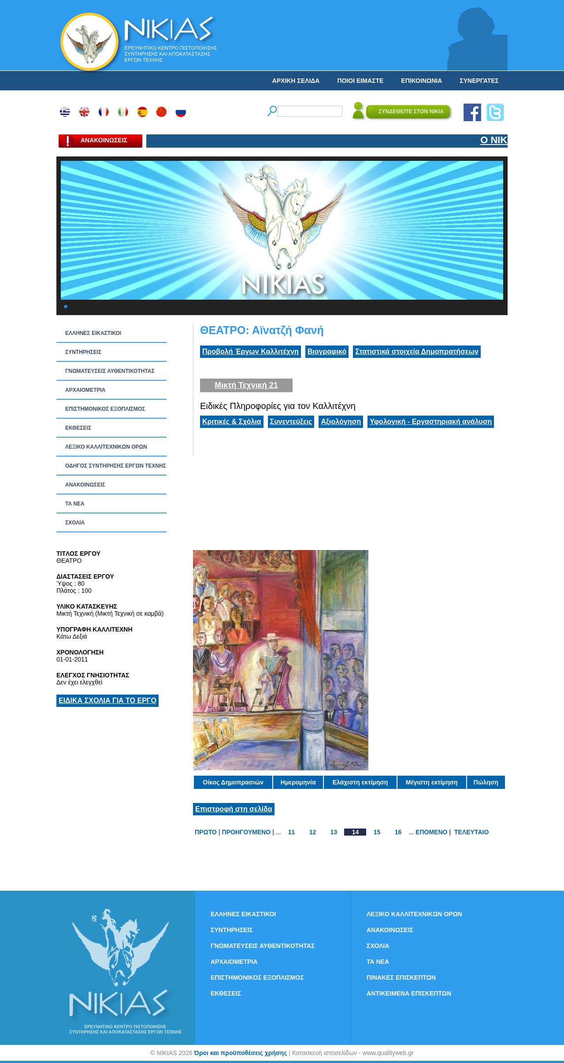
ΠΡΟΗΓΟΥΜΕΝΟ (246, 832)
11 (291, 832)
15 (377, 832)
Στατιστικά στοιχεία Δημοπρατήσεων (417, 351)
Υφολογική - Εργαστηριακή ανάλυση (431, 421)
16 (398, 832)
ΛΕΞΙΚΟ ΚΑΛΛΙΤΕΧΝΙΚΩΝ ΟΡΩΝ (106, 447)
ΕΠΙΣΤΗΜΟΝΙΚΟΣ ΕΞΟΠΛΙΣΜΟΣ (105, 409)
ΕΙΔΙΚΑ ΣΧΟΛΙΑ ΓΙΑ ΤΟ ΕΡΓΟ (107, 700)
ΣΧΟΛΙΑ (75, 523)
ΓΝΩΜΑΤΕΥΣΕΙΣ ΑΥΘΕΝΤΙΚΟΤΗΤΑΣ (110, 371)
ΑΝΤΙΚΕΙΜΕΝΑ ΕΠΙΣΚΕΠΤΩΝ (409, 993)
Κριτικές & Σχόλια (231, 421)
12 (312, 832)
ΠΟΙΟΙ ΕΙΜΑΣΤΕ (360, 80)
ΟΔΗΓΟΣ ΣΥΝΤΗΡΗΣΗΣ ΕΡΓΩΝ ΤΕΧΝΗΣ (115, 466)
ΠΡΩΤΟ (206, 832)
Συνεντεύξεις (291, 421)
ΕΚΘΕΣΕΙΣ (78, 428)
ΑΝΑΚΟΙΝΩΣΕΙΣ (85, 485)
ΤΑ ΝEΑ (75, 504)
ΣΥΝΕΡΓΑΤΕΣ (479, 80)
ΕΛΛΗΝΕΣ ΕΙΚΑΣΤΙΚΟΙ (93, 333)
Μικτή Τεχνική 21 (246, 385)
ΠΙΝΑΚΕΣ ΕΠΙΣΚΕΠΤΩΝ (401, 977)
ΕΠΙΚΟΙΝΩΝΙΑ (421, 80)
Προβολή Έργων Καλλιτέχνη (250, 351)
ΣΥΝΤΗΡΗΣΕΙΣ (83, 352)
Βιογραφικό (327, 351)
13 (334, 832)
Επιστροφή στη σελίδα (233, 809)
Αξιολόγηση (341, 421)
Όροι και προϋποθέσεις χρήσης (240, 1052)
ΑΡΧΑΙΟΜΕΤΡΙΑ (85, 390)
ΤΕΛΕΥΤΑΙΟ (471, 832)
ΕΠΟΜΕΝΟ (431, 832)
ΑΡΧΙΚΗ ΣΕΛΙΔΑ (296, 80)
